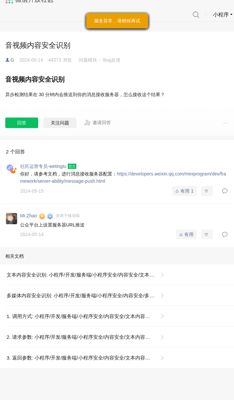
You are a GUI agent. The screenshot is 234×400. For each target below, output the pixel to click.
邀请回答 (97, 122)
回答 (21, 122)
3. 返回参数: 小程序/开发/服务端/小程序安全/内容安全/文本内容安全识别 (86, 357)
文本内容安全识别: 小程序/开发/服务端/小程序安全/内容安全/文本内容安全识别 (88, 275)
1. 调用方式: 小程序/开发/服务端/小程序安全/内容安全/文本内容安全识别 (86, 316)
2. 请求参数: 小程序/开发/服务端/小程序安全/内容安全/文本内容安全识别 (86, 337)
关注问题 (60, 122)
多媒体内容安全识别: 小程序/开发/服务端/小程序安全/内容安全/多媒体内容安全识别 (88, 295)
